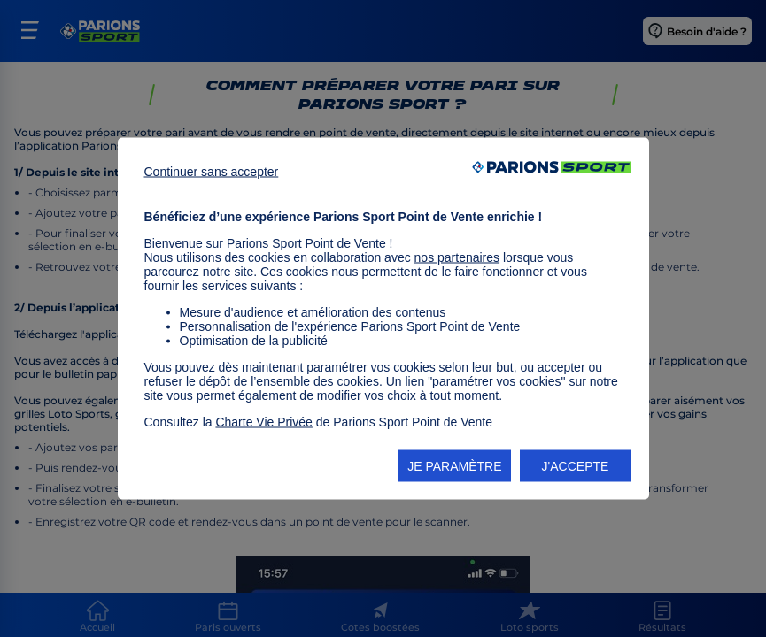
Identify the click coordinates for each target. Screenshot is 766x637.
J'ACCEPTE (575, 466)
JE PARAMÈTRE (454, 466)
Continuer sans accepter (211, 172)
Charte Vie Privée (263, 422)
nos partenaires (457, 257)
